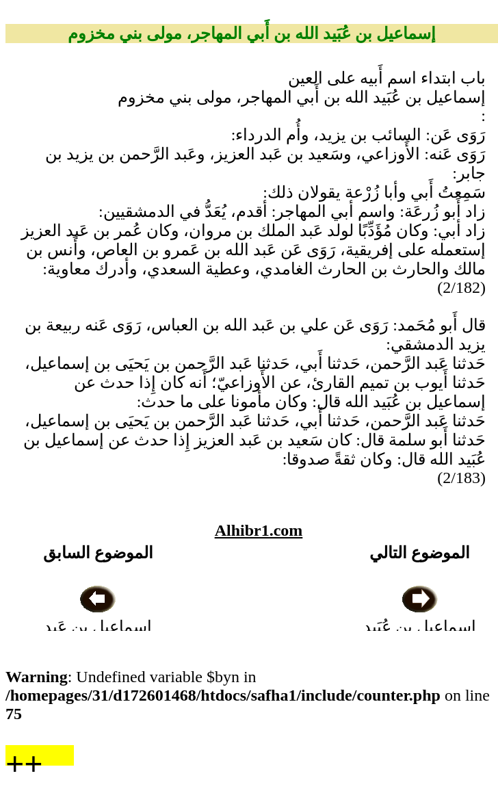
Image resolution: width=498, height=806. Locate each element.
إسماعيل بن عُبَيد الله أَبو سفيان (419, 627)
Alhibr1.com (259, 530)
